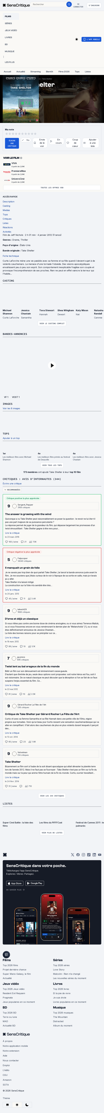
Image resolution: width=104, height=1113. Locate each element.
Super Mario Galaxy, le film (17, 974)
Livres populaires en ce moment (69, 1002)
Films (7, 960)
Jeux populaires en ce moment (19, 1002)
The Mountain (60, 1017)
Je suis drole (59, 997)
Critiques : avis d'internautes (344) (32, 479)
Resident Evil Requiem (14, 993)
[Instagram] (83, 855)
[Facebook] (78, 855)
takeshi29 (22, 609)
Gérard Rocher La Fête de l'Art (32, 705)
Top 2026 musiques (63, 1012)
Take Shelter (47, 79)
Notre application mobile (15, 1046)
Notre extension (11, 1050)
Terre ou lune (10, 1017)
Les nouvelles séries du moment (69, 978)
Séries (58, 960)
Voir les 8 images (11, 408)
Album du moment (62, 1025)
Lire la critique (12, 533)
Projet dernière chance (14, 969)
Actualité (7, 978)
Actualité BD (9, 1025)
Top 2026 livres (61, 989)
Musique (59, 1007)
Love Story (58, 969)
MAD (5, 1021)
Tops (6, 433)
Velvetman (22, 752)
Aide (5, 1055)
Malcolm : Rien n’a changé (66, 974)
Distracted (58, 1021)
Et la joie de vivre (61, 993)
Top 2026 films (10, 965)
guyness (21, 657)
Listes (7, 803)
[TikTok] (88, 855)
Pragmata (8, 997)
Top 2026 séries (61, 965)
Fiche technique (11, 256)
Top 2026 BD (9, 1012)
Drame (15, 239)
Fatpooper (23, 558)
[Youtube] (99, 855)
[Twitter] (72, 855)
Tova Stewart (46, 310)
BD (5, 1007)
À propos (7, 1041)
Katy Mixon (82, 310)
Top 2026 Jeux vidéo (14, 989)
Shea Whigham (66, 310)
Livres (57, 984)
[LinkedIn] (94, 855)
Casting (8, 280)
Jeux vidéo (11, 984)
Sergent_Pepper (25, 505)
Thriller (24, 239)
